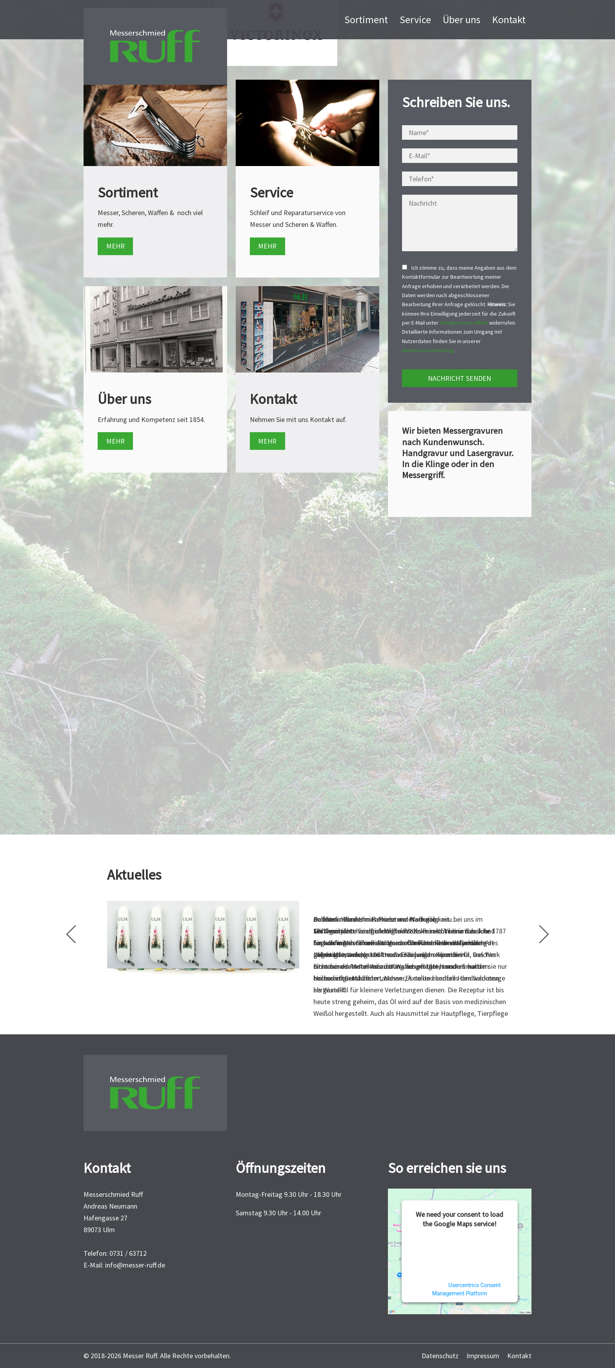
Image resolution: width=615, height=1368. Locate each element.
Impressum (482, 1355)
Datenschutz (440, 1355)
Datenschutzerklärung (428, 350)
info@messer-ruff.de (464, 322)
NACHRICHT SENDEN (459, 378)
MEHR (115, 245)
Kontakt (519, 1355)
